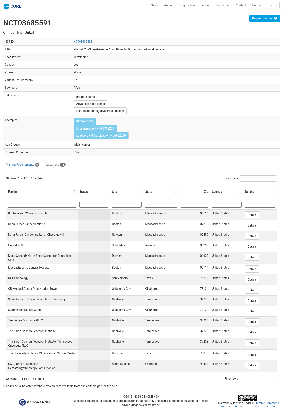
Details (252, 215)
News (154, 5)
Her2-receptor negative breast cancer (100, 111)
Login (273, 5)
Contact (241, 5)
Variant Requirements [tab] (22, 165)
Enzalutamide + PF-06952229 (95, 128)
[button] (74, 192)
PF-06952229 (85, 121)
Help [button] (256, 5)
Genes (168, 5)
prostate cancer (86, 96)
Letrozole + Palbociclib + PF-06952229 (101, 135)
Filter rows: (232, 178)
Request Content (264, 18)
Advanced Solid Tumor (90, 103)
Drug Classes (187, 5)
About (206, 5)
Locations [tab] (56, 165)
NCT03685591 (83, 41)
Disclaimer (223, 5)
